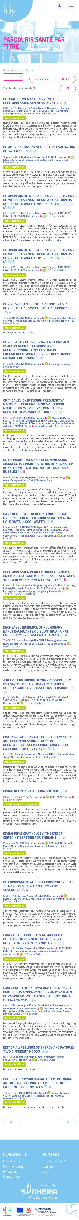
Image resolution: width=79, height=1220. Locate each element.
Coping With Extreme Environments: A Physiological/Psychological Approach (37, 306)
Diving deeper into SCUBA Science (31, 791)
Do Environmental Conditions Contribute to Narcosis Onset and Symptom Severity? (38, 886)
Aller (65, 79)
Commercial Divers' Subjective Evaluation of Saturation (39, 149)
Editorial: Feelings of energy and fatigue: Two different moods (38, 1049)
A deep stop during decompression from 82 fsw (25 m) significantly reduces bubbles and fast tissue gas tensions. (37, 684)
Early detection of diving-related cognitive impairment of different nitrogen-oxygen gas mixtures (32, 939)
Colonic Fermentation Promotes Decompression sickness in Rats (31, 101)
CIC (45, 1171)
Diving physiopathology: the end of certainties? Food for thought (33, 835)
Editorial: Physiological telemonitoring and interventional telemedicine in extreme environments (37, 1083)
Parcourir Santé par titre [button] (18, 70)
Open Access (11, 1161)
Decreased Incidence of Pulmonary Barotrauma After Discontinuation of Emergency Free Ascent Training (36, 631)
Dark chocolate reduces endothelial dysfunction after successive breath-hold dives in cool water (37, 518)
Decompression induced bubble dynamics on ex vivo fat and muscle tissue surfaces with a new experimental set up (39, 576)
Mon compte (11, 1176)
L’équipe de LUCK (54, 1161)
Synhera (48, 1166)
